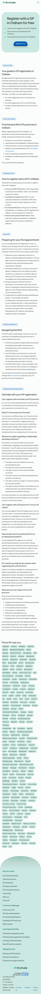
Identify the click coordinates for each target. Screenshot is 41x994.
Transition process (9, 879)
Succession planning (10, 876)
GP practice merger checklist (13, 961)
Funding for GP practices (12, 920)
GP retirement (8, 883)
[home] (9, 2)
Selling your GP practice (11, 953)
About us (6, 897)
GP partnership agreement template (16, 937)
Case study (7, 893)
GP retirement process (11, 890)
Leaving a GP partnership (12, 940)
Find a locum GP (9, 910)
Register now (20, 44)
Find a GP (6, 900)
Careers (27, 987)
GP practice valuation (11, 957)
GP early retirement (10, 886)
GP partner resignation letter (13, 933)
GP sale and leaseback (11, 913)
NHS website (15, 375)
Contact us (19, 988)
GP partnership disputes (12, 917)
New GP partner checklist (12, 944)
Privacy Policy (35, 988)
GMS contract (8, 924)
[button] (38, 2)
